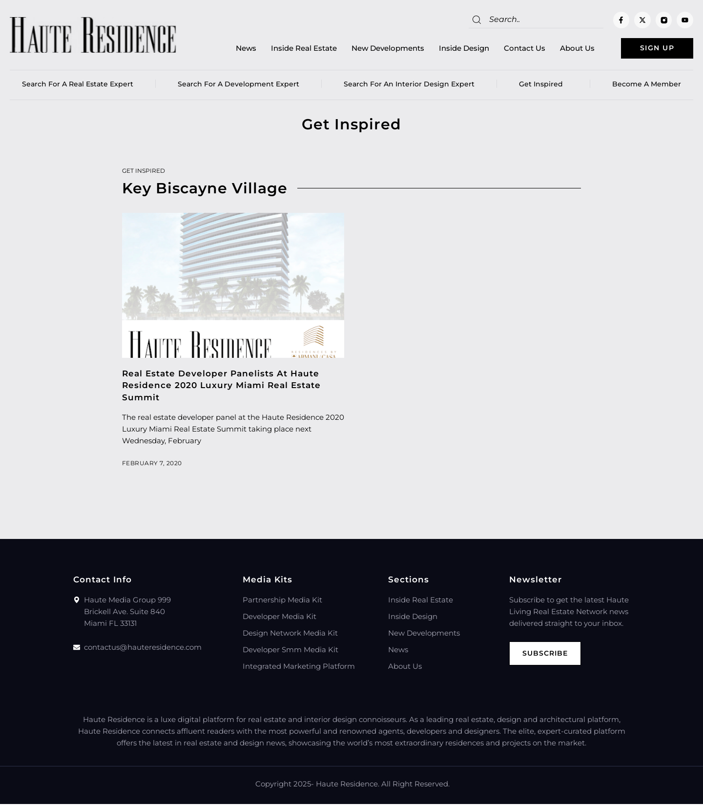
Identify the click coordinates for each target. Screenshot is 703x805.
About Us (566, 49)
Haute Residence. (347, 784)
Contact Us (514, 49)
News (235, 49)
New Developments (377, 49)
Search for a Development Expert (238, 85)
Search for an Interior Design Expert (409, 85)
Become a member (646, 85)
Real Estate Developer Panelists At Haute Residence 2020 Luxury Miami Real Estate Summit (221, 386)
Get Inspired (543, 85)
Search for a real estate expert (77, 85)
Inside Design (453, 49)
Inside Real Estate (293, 49)
